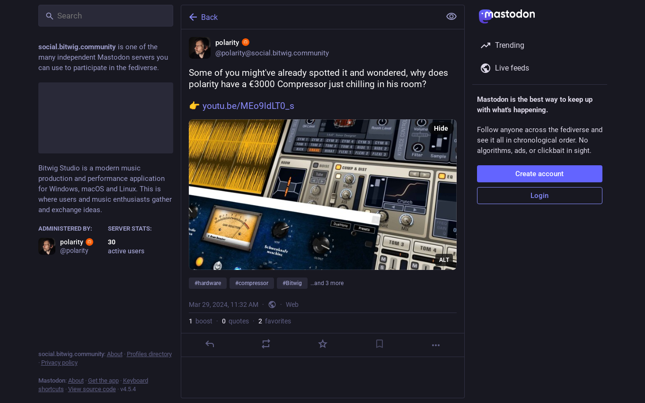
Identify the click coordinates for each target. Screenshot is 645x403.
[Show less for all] (451, 16)
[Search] (105, 16)
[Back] (310, 17)
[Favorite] (322, 343)
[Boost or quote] (266, 343)
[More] (436, 345)
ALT (444, 260)
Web (292, 304)
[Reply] (209, 343)
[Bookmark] (379, 343)
